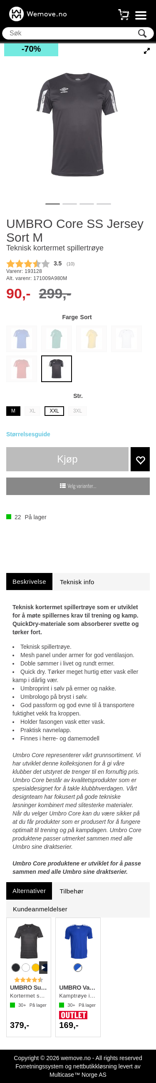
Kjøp (67, 459)
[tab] (29, 581)
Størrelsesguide (28, 434)
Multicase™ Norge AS (78, 1074)
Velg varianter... (82, 486)
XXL (54, 411)
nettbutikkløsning (95, 1066)
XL (33, 411)
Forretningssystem (39, 1066)
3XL (77, 411)
